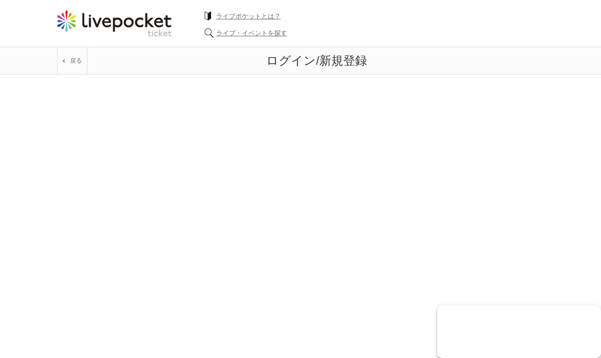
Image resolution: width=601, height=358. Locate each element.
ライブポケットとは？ (248, 16)
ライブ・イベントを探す (251, 33)
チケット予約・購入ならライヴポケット (114, 23)
